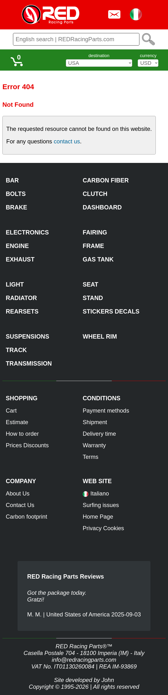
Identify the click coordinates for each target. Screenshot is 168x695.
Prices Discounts (27, 445)
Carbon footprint (26, 516)
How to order (22, 433)
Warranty (94, 445)
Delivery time (99, 433)
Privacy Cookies (103, 528)
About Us (18, 493)
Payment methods (106, 410)
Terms (90, 457)
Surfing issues (101, 505)
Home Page (98, 516)
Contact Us (20, 505)
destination (98, 55)
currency (148, 55)
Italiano (99, 493)
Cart (11, 410)
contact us (67, 141)
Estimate (17, 422)
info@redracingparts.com (84, 659)
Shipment (95, 422)
